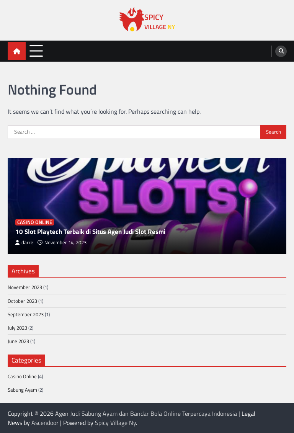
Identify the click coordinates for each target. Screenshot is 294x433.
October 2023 (22, 301)
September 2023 (26, 314)
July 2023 (17, 328)
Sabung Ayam (22, 390)
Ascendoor (45, 422)
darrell (25, 242)
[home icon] (17, 51)
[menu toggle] (36, 50)
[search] (281, 51)
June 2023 (18, 341)
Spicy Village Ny (115, 422)
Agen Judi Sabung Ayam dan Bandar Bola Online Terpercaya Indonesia (146, 413)
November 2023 (25, 287)
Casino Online (34, 222)
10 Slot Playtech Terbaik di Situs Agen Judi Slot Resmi (90, 231)
